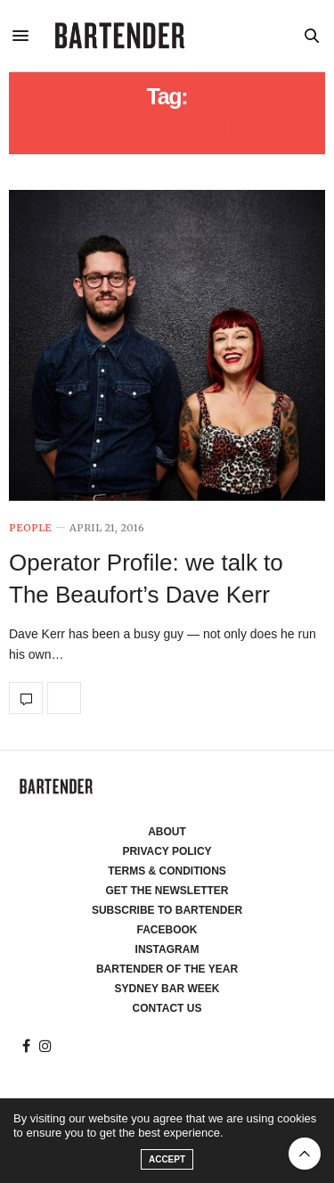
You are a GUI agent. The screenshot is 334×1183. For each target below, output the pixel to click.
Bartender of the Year (167, 969)
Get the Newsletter (167, 890)
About (167, 832)
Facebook (166, 930)
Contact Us (167, 1008)
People (30, 528)
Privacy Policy (166, 851)
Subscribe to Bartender (167, 910)
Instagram (167, 949)
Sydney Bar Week (167, 988)
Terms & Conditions (167, 871)
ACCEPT (167, 1159)
